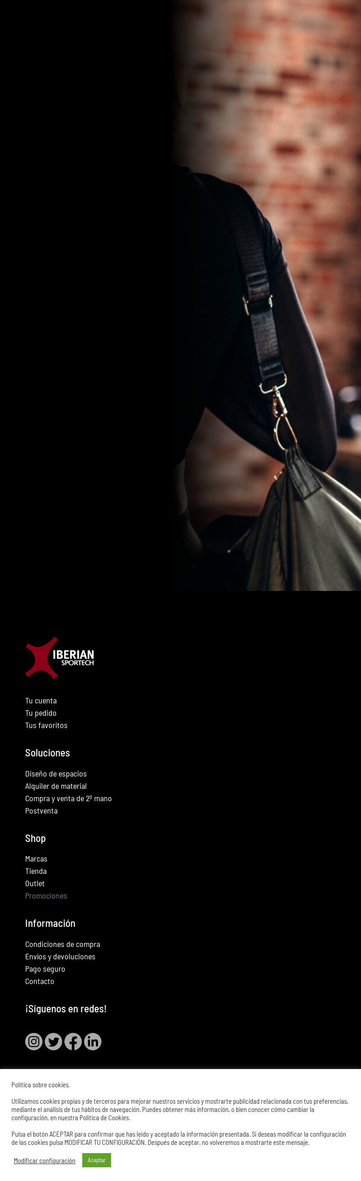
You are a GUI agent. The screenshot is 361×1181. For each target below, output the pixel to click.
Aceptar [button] (97, 1160)
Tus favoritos (46, 725)
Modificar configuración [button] (44, 1160)
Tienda (36, 871)
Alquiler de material (56, 786)
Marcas (36, 858)
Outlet (35, 883)
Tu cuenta (41, 700)
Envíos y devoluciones (60, 956)
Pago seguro (45, 968)
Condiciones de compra (62, 944)
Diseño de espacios (56, 773)
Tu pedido (41, 713)
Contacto (39, 981)
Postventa (41, 810)
